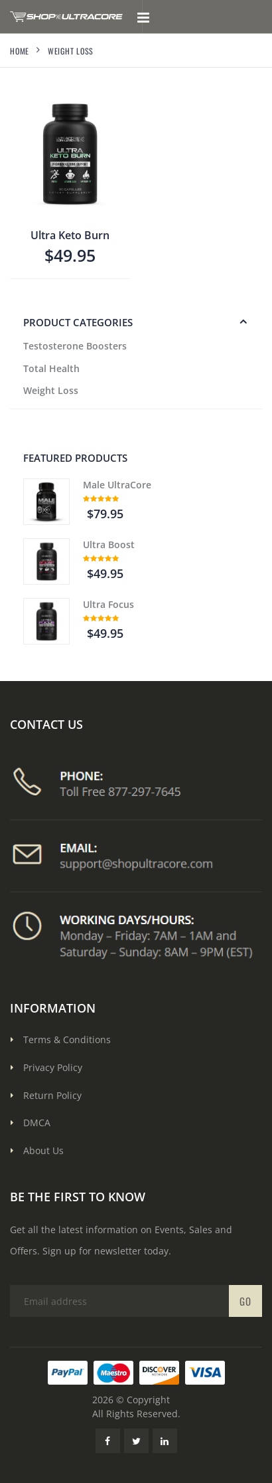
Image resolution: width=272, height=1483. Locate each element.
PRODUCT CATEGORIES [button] (78, 322)
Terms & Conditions (67, 1039)
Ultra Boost (109, 544)
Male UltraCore (117, 484)
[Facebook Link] (108, 1441)
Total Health (51, 368)
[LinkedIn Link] (165, 1441)
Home (19, 50)
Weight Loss (50, 390)
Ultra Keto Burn (70, 235)
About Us (43, 1150)
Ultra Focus (108, 604)
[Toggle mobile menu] (143, 16)
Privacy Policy (52, 1067)
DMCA (36, 1122)
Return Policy (52, 1095)
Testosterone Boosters (75, 346)
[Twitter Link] (136, 1441)
